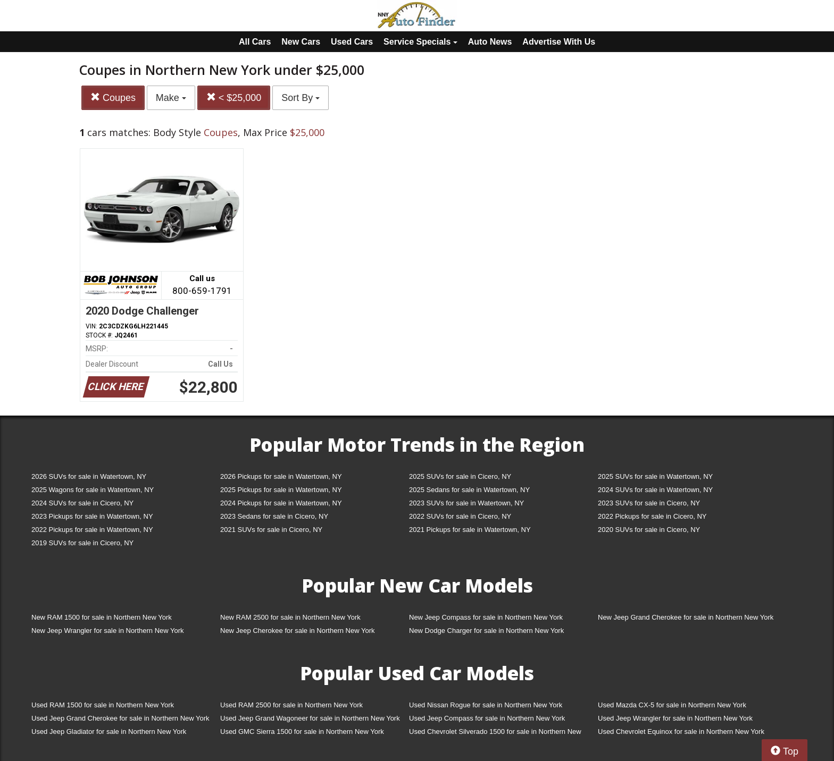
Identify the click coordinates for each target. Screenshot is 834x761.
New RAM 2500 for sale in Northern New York (290, 617)
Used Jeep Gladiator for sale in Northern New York (108, 731)
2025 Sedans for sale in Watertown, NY (469, 490)
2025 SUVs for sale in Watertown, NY (655, 476)
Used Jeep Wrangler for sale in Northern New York (675, 718)
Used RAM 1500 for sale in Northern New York (102, 705)
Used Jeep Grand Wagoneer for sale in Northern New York (310, 718)
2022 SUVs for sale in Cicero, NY (460, 516)
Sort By (300, 97)
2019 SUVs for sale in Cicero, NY (82, 543)
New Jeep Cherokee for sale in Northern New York (297, 631)
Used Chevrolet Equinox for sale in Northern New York (681, 731)
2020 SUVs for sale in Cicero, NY (649, 530)
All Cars (255, 41)
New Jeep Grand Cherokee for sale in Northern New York (685, 617)
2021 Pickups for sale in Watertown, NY (470, 530)
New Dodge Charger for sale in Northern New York (486, 631)
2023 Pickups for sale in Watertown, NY (92, 516)
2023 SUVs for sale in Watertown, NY (466, 503)
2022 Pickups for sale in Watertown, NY (92, 530)
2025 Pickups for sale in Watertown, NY (281, 490)
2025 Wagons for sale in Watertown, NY (92, 490)
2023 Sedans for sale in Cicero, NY (274, 516)
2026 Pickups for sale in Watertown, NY (281, 476)
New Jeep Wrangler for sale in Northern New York (107, 631)
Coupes (113, 97)
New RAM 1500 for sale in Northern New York (101, 617)
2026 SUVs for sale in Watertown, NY (88, 476)
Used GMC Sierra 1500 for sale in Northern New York (302, 731)
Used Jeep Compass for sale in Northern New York (487, 718)
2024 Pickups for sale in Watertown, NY (281, 503)
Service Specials (420, 41)
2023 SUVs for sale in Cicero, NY (649, 503)
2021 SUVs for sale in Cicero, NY (271, 530)
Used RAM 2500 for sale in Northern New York (291, 705)
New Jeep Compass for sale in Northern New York (486, 617)
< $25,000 (234, 97)
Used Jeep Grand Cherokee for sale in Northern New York (120, 718)
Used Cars (352, 41)
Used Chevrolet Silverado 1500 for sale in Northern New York (495, 734)
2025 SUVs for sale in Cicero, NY (460, 476)
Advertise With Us (558, 41)
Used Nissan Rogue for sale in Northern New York (485, 705)
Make (171, 97)
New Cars (300, 41)
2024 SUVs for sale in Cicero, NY (82, 503)
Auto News (490, 41)
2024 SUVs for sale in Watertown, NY (655, 490)
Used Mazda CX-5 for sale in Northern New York (672, 705)
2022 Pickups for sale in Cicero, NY (652, 516)
